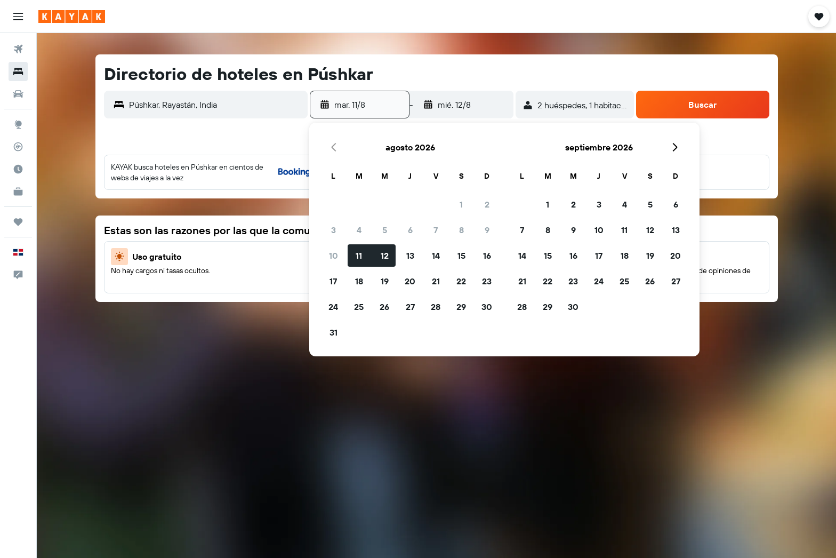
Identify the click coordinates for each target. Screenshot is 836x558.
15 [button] (461, 255)
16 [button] (487, 255)
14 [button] (436, 255)
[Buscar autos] (18, 94)
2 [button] (487, 204)
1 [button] (461, 204)
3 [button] (333, 230)
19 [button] (385, 281)
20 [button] (410, 281)
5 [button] (384, 230)
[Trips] (18, 222)
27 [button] (410, 306)
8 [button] (461, 230)
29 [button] (461, 306)
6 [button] (410, 230)
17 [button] (333, 281)
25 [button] (359, 306)
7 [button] (435, 230)
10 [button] (333, 255)
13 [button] (410, 255)
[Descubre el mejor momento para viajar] (18, 169)
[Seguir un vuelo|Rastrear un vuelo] (18, 146)
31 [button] (333, 332)
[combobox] (215, 104)
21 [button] (436, 281)
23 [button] (487, 281)
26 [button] (384, 306)
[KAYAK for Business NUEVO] (18, 191)
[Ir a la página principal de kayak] (71, 16)
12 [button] (385, 255)
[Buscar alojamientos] (18, 71)
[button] (18, 16)
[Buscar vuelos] (18, 49)
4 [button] (359, 230)
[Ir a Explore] (18, 124)
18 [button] (359, 281)
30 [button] (486, 306)
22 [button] (461, 281)
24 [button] (333, 306)
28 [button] (435, 306)
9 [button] (487, 230)
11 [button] (359, 255)
